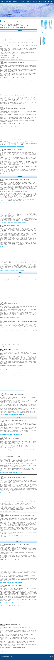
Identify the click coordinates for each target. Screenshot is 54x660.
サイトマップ (11, 656)
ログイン (51, 656)
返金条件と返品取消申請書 (5, 656)
